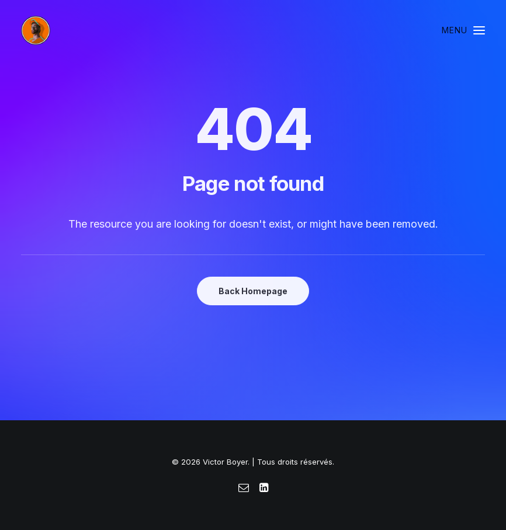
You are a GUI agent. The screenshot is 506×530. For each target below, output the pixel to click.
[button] (463, 30)
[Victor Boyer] (35, 30)
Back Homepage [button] (253, 291)
